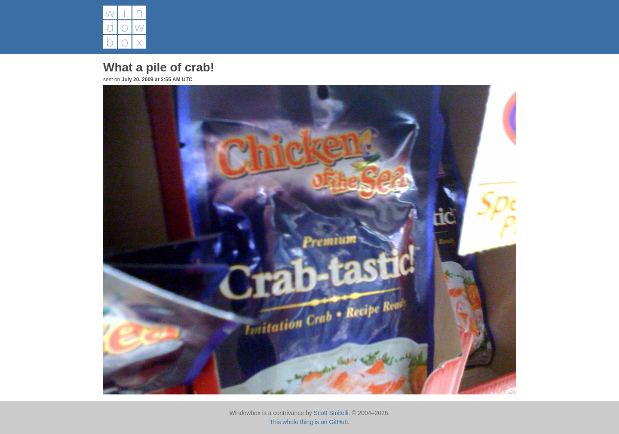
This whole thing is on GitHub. (309, 422)
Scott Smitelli (331, 412)
